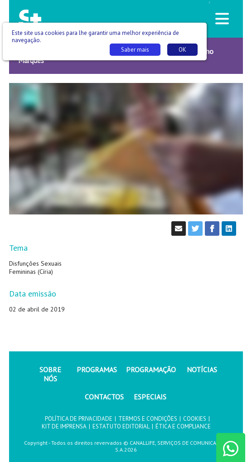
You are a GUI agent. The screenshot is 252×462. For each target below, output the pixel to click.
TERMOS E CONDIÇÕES (147, 419)
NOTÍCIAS (202, 369)
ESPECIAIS (150, 396)
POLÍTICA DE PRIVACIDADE (78, 419)
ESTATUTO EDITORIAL (121, 426)
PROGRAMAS (97, 369)
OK (182, 49)
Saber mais (135, 49)
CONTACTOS (104, 396)
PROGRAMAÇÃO (151, 369)
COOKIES (194, 419)
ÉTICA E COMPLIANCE (183, 426)
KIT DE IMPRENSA (64, 426)
